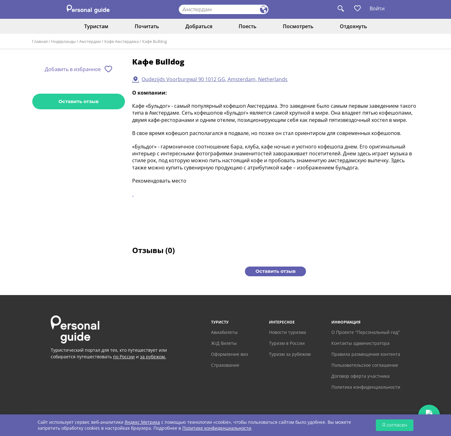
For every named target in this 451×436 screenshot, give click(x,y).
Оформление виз (229, 354)
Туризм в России (287, 343)
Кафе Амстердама (121, 41)
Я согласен (394, 425)
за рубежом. (153, 357)
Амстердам (90, 41)
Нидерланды (63, 41)
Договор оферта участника (360, 376)
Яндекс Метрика (142, 422)
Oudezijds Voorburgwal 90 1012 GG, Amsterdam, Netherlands (215, 79)
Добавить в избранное (73, 69)
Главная (40, 41)
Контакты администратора (360, 343)
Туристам (96, 26)
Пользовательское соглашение (364, 365)
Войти (377, 8)
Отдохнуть (353, 26)
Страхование (225, 365)
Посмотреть (298, 26)
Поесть (248, 26)
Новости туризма (287, 332)
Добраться (198, 26)
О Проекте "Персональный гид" (365, 332)
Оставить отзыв (79, 101)
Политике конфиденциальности (216, 428)
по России (124, 357)
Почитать (147, 26)
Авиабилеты (224, 332)
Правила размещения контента (365, 354)
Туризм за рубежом (290, 354)
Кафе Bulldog (154, 41)
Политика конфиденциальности (365, 387)
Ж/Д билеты (224, 343)
